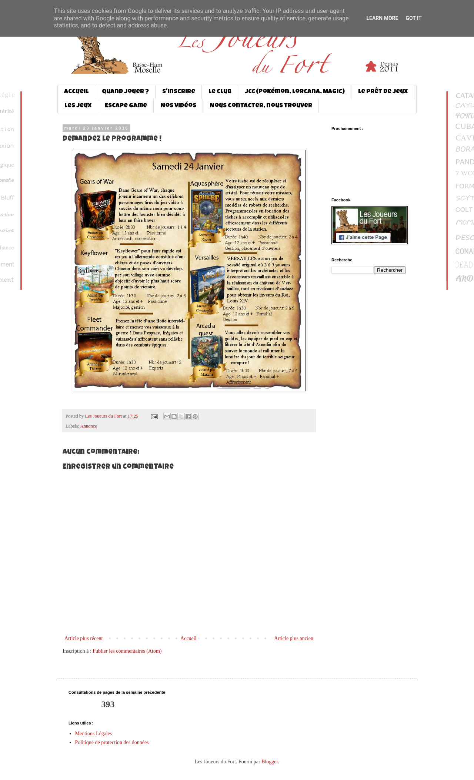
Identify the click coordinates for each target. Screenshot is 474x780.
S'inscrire (178, 92)
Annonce (88, 426)
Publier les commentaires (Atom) (127, 651)
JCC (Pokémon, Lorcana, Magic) (295, 92)
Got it (413, 18)
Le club (219, 92)
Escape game (126, 106)
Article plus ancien (293, 638)
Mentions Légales (93, 733)
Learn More (382, 18)
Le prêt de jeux (383, 92)
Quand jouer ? (125, 92)
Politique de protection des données (112, 742)
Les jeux (77, 106)
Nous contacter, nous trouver (261, 106)
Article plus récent (83, 638)
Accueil (76, 92)
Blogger (269, 761)
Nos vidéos (178, 106)
